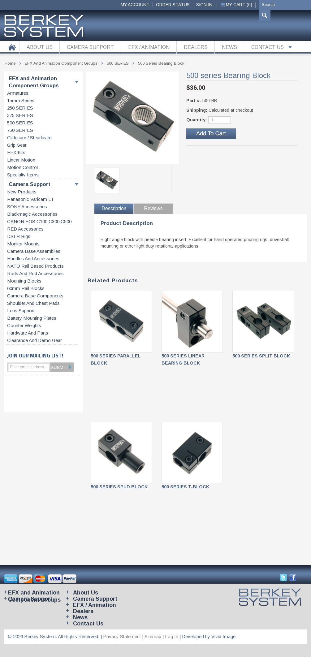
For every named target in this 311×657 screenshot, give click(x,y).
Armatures (17, 93)
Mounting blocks (24, 281)
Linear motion (21, 160)
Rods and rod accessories (35, 273)
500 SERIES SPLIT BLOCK (261, 355)
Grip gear (17, 145)
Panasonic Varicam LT (30, 199)
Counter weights (24, 325)
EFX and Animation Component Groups (34, 82)
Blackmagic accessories (32, 214)
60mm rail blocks (26, 288)
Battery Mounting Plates (31, 318)
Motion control (22, 167)
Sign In (204, 4)
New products (22, 191)
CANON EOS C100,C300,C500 (39, 221)
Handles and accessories (33, 258)
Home (10, 63)
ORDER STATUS (173, 4)
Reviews (153, 208)
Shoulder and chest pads (33, 303)
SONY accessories (27, 206)
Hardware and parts (27, 333)
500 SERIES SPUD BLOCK (119, 486)
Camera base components (35, 295)
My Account (135, 4)
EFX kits (16, 152)
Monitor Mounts (23, 243)
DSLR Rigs (18, 236)
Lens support (21, 310)
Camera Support (29, 184)
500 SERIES (20, 122)
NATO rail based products (35, 266)
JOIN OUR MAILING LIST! (35, 355)
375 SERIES (20, 115)
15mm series (20, 100)
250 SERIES (20, 108)
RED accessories (25, 229)
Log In (171, 636)
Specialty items (23, 174)
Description (114, 208)
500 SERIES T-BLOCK (185, 486)
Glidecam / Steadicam (29, 137)
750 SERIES (20, 130)
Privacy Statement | (124, 636)
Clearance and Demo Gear (34, 340)
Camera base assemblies (33, 251)
